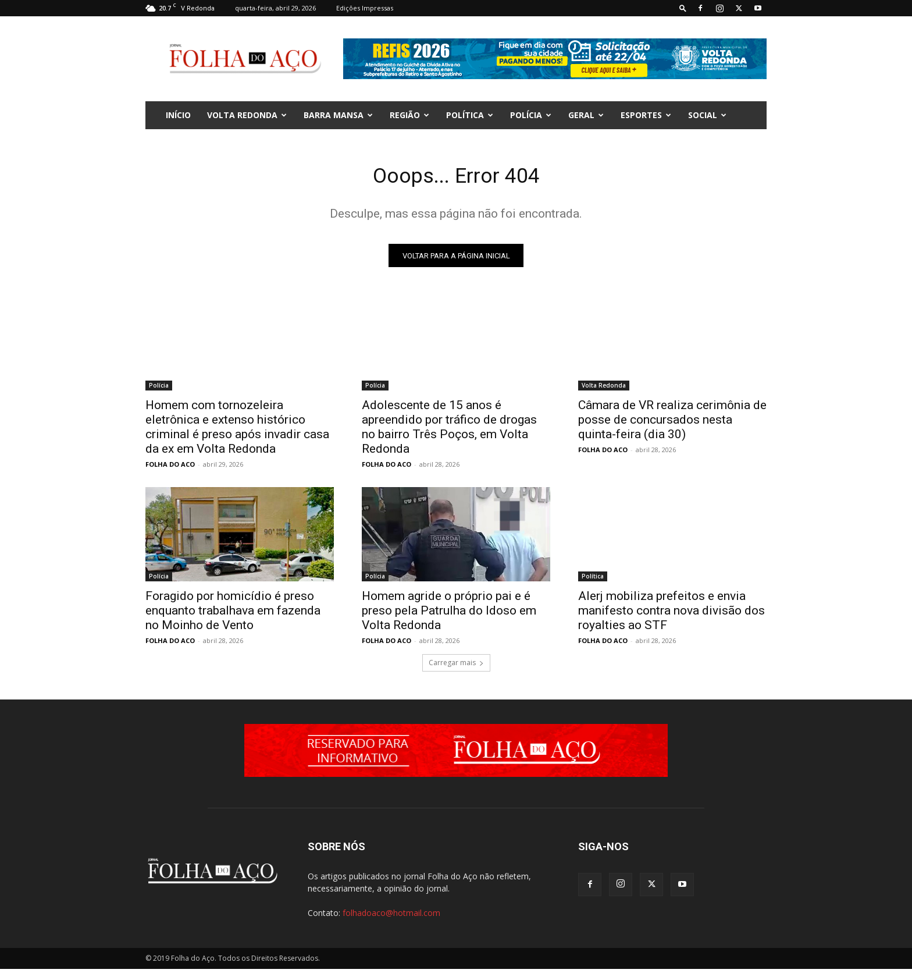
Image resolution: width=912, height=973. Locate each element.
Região (409, 114)
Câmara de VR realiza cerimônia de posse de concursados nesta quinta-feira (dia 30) (672, 423)
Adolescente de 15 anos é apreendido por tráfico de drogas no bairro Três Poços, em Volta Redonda (449, 431)
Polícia (530, 114)
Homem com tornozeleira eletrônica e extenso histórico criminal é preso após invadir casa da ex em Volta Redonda (237, 431)
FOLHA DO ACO (170, 468)
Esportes (646, 114)
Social (707, 114)
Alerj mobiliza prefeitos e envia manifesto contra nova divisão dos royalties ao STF (671, 614)
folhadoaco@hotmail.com (391, 916)
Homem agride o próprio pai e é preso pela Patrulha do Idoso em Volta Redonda (449, 614)
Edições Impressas (364, 7)
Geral (586, 114)
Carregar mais (456, 667)
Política (469, 114)
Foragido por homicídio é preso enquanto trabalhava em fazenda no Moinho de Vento (232, 614)
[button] (683, 7)
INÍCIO (178, 114)
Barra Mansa (338, 114)
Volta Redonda (247, 114)
